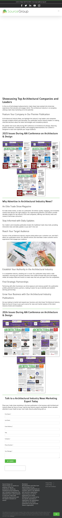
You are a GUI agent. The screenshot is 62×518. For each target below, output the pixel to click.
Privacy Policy (49, 483)
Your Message (8, 451)
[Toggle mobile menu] (59, 11)
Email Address (9, 426)
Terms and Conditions (50, 486)
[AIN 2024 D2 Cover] (31, 357)
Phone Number (9, 445)
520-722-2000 (27, 2)
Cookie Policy (49, 484)
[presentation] (15, 468)
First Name (8, 414)
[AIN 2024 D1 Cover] (45, 321)
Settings (12, 516)
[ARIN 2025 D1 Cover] (45, 142)
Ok (56, 514)
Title (6, 432)
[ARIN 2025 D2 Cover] (31, 169)
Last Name (7, 420)
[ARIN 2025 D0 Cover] (17, 142)
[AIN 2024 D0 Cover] (17, 321)
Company (7, 439)
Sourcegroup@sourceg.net (39, 2)
